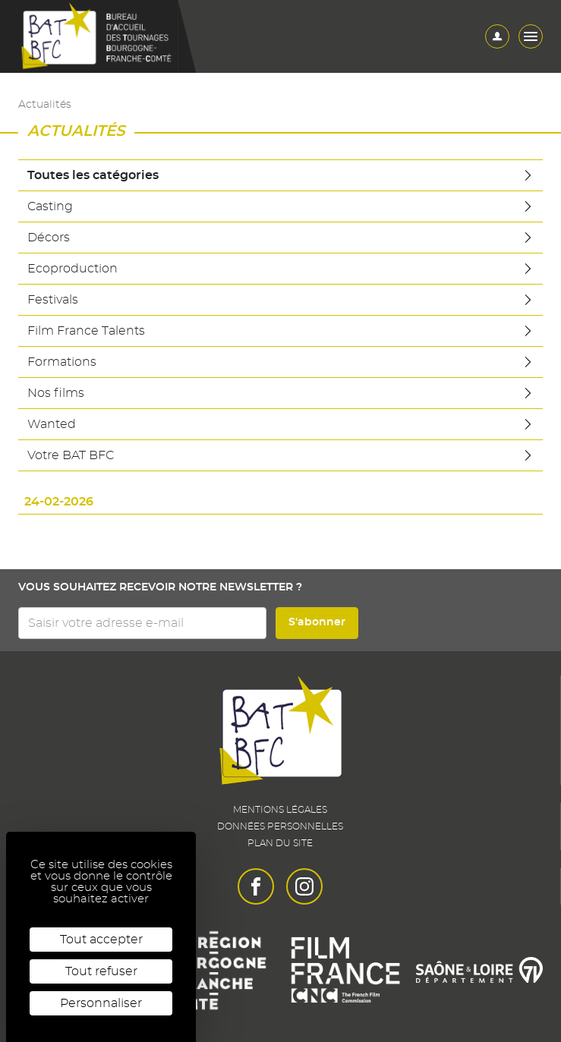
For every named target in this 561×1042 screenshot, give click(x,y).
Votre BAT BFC (280, 455)
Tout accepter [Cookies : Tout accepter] (101, 939)
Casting (280, 206)
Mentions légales (280, 809)
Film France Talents (280, 331)
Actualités (44, 104)
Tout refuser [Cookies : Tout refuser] (101, 971)
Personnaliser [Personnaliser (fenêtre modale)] (101, 1003)
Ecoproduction (280, 269)
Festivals (280, 300)
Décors (280, 237)
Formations (280, 362)
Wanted (280, 424)
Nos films (280, 393)
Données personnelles (280, 826)
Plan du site (280, 843)
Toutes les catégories (280, 175)
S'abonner (316, 622)
